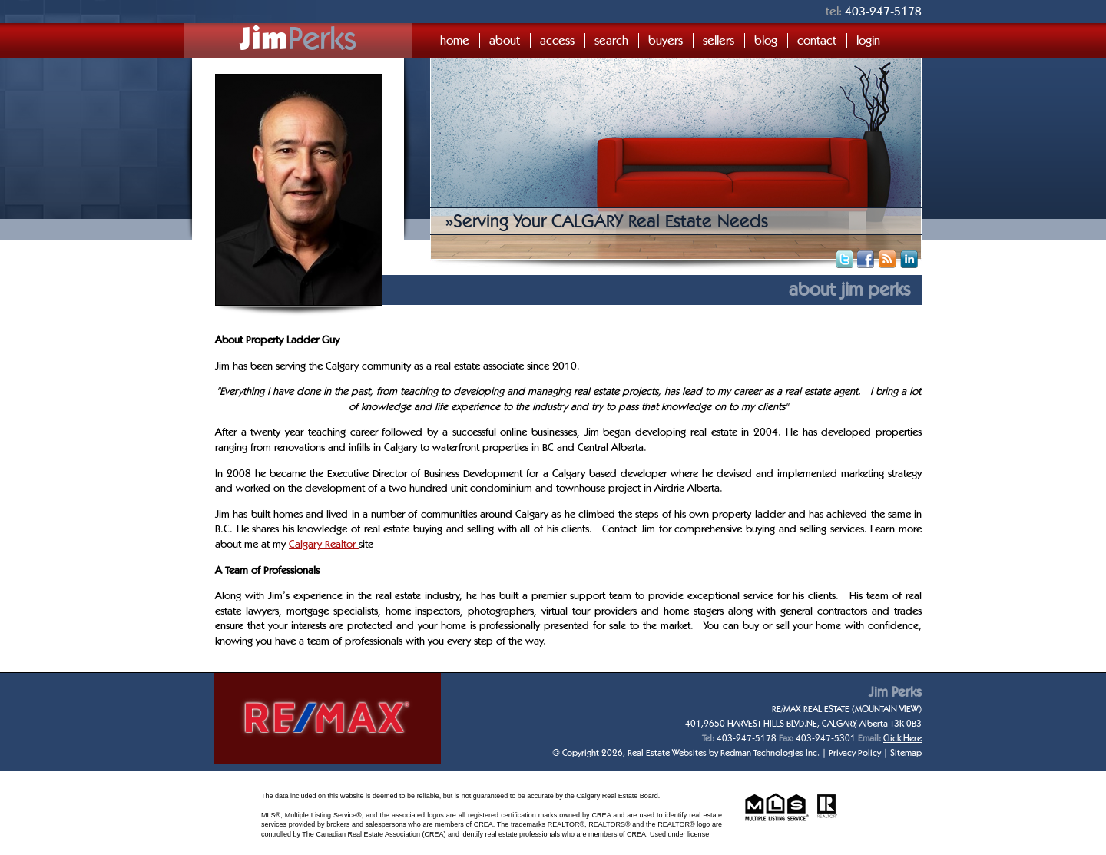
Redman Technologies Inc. (770, 752)
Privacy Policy (855, 752)
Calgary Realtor (324, 544)
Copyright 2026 (592, 752)
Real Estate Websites (667, 752)
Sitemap (906, 752)
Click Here (902, 738)
